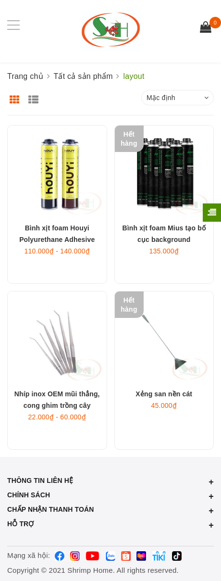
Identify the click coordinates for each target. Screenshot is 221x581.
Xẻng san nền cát (163, 394)
